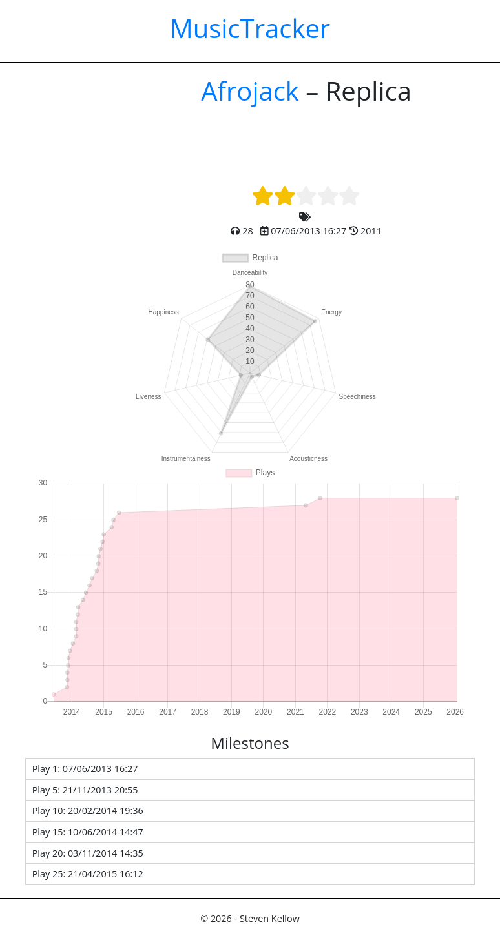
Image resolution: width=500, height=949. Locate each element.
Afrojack (250, 90)
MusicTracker (250, 28)
